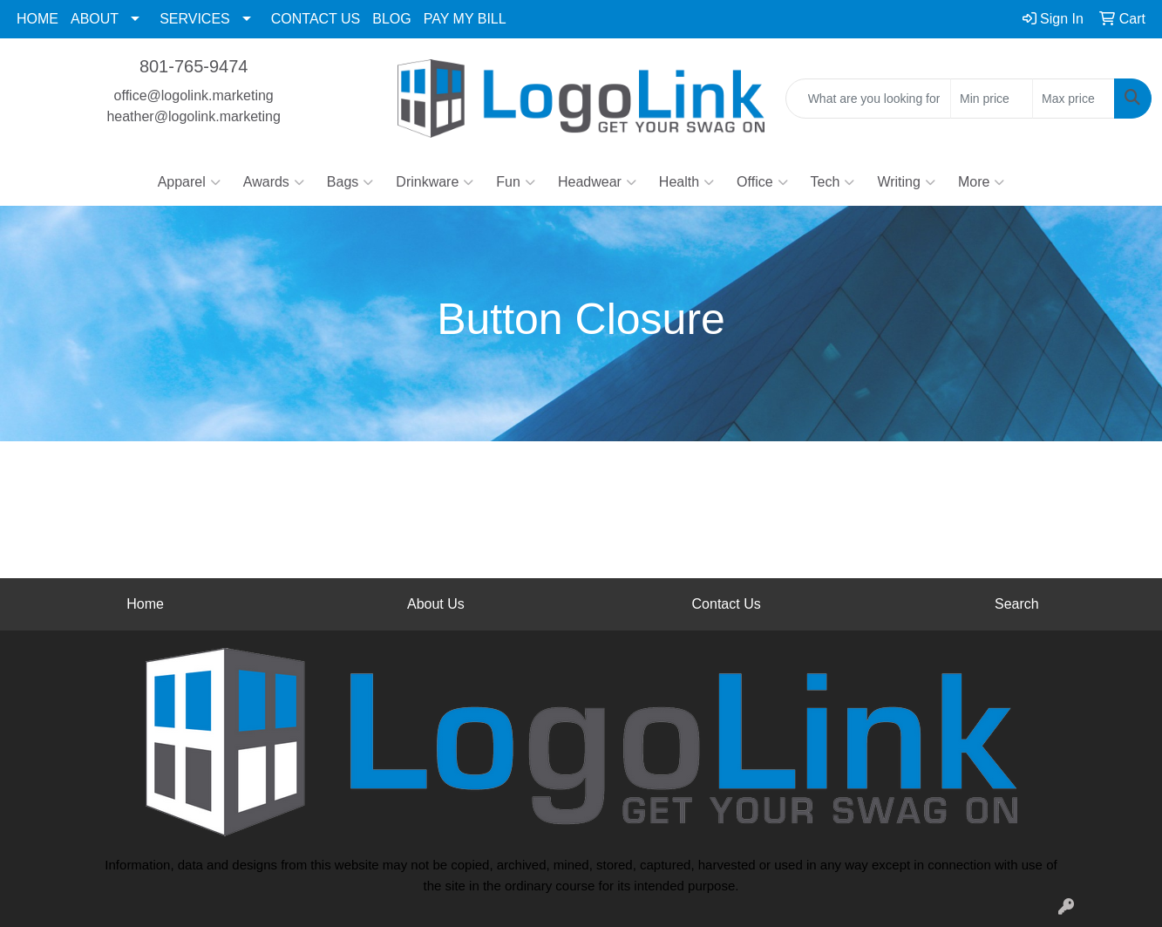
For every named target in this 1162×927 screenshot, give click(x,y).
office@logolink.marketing (194, 95)
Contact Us (726, 603)
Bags (350, 182)
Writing (906, 182)
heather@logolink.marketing (193, 116)
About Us (436, 603)
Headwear (597, 182)
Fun (515, 182)
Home (145, 603)
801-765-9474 (193, 66)
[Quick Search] (868, 98)
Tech (833, 182)
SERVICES (195, 18)
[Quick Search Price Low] (991, 98)
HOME (37, 18)
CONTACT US (316, 18)
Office (762, 182)
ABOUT (95, 18)
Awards (273, 182)
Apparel (189, 182)
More (981, 182)
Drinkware (434, 182)
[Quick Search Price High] (1073, 98)
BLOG (391, 18)
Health (686, 182)
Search (1017, 603)
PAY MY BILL (465, 18)
